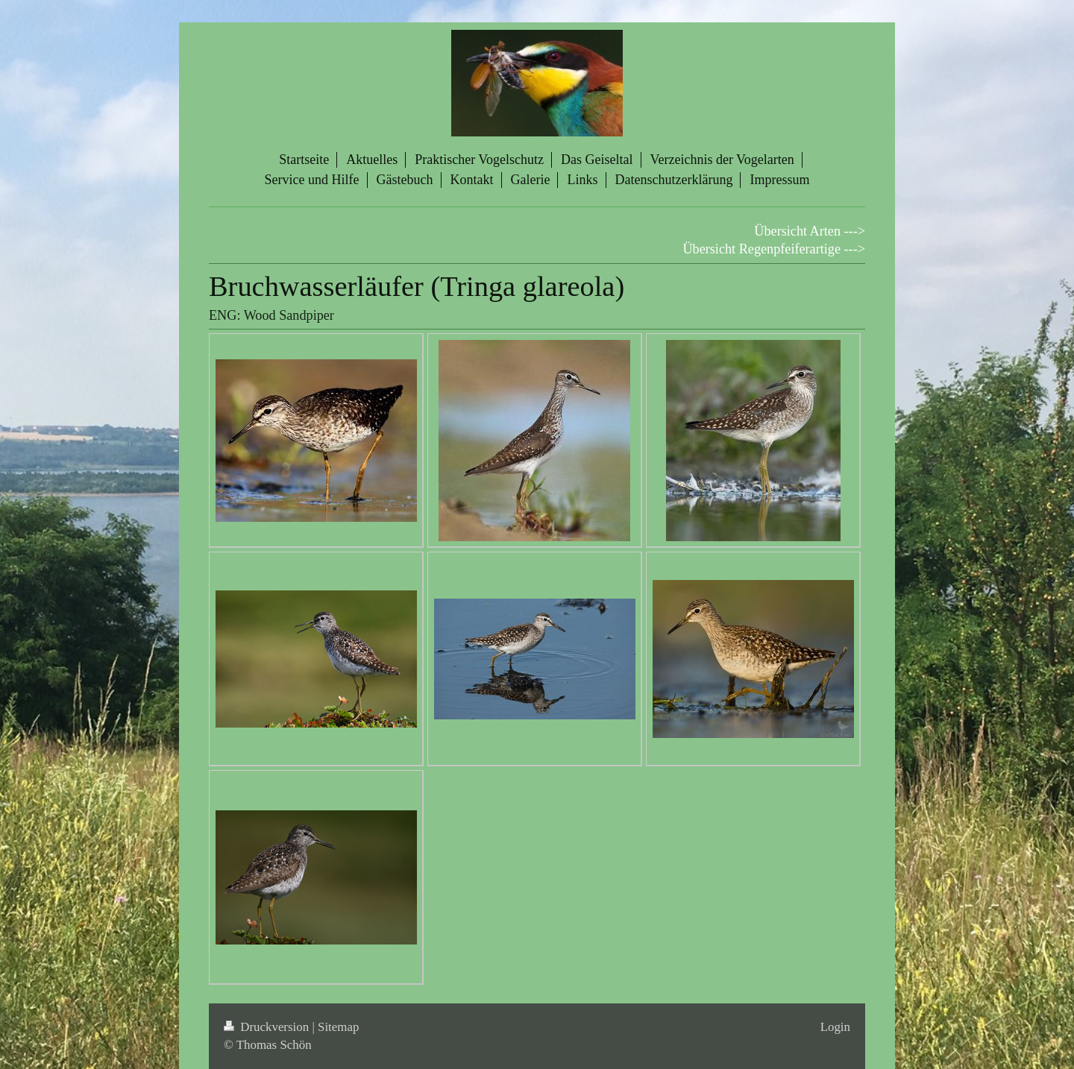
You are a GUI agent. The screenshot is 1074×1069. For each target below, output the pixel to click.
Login (835, 1027)
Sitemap (338, 1027)
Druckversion (268, 1027)
